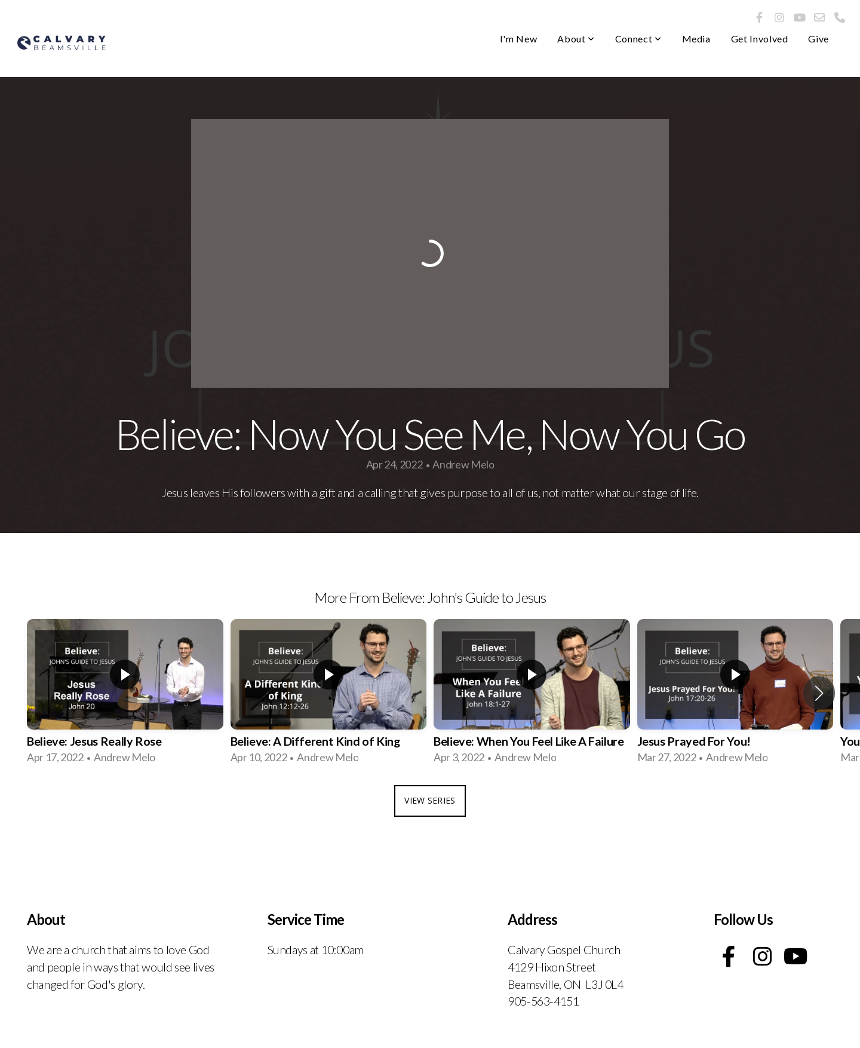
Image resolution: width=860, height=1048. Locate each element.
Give (818, 38)
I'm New (518, 38)
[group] (125, 693)
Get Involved (759, 38)
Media (696, 38)
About (575, 38)
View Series (429, 800)
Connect (638, 38)
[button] (819, 693)
